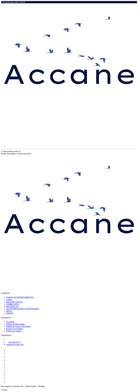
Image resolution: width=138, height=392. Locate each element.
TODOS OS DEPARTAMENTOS (20, 297)
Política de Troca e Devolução (18, 326)
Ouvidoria (10, 322)
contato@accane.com (14, 344)
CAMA (9, 300)
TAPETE (9, 313)
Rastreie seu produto (14, 329)
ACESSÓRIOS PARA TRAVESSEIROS (22, 309)
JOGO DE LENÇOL (14, 302)
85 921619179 (13, 342)
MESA (9, 311)
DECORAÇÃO (12, 306)
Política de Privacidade (15, 324)
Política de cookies (13, 331)
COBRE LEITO (12, 304)
